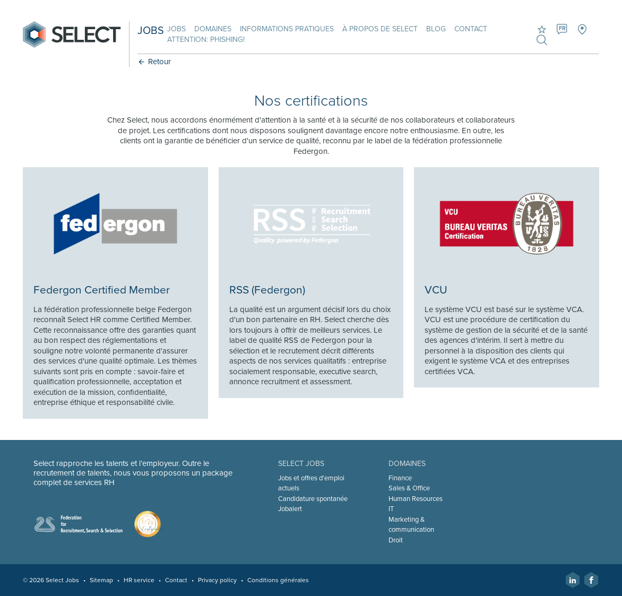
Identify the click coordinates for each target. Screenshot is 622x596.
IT (391, 509)
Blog (436, 28)
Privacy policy (217, 580)
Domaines (212, 28)
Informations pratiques (287, 28)
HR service (139, 580)
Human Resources (415, 499)
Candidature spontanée (313, 499)
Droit (395, 540)
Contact (470, 28)
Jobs (176, 28)
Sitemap (101, 580)
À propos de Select (380, 28)
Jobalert (290, 509)
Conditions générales (278, 580)
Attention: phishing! (206, 39)
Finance (400, 478)
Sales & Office (409, 488)
